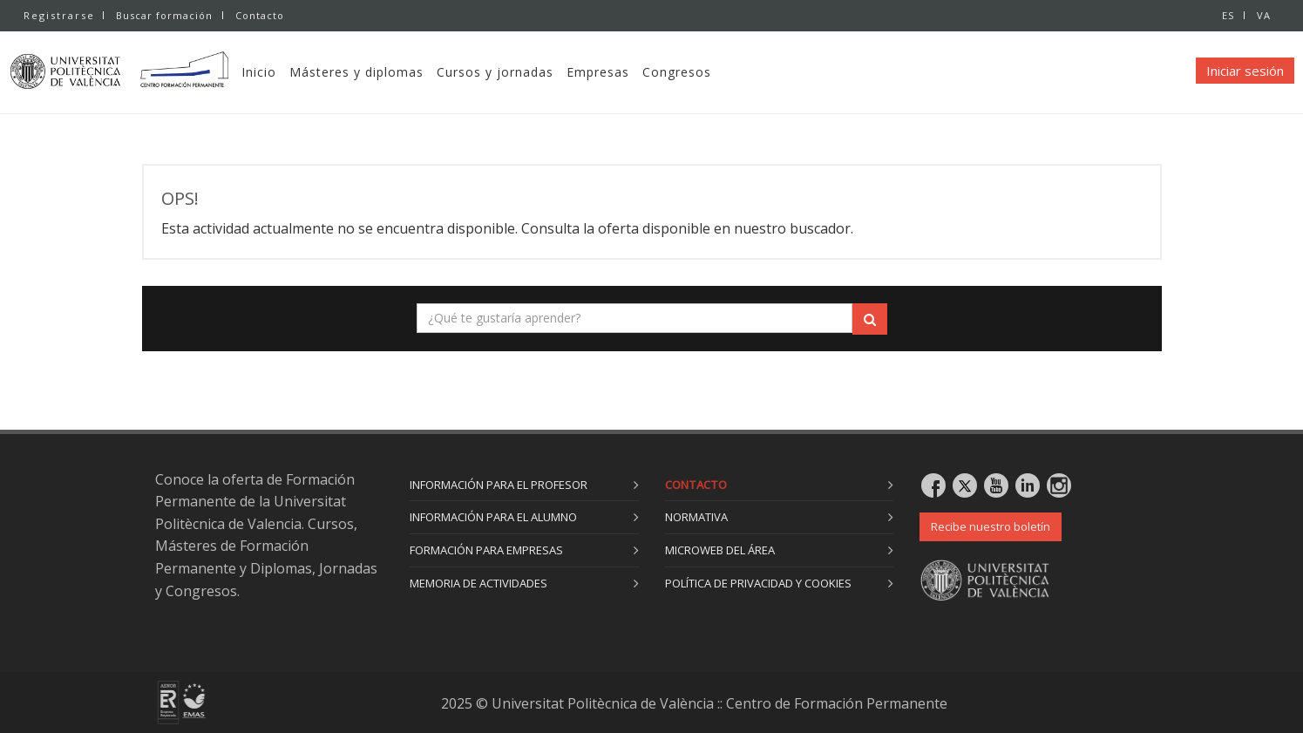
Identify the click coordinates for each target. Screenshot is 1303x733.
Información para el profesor (498, 484)
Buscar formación (164, 15)
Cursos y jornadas (529, 72)
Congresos (710, 72)
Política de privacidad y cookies (758, 583)
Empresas (632, 72)
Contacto (261, 15)
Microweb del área (720, 550)
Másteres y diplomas (390, 72)
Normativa (696, 517)
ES (1226, 15)
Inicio (292, 72)
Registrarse (59, 15)
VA (1264, 15)
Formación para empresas (486, 550)
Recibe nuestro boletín (990, 526)
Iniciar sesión (1245, 70)
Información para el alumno (493, 517)
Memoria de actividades (478, 583)
